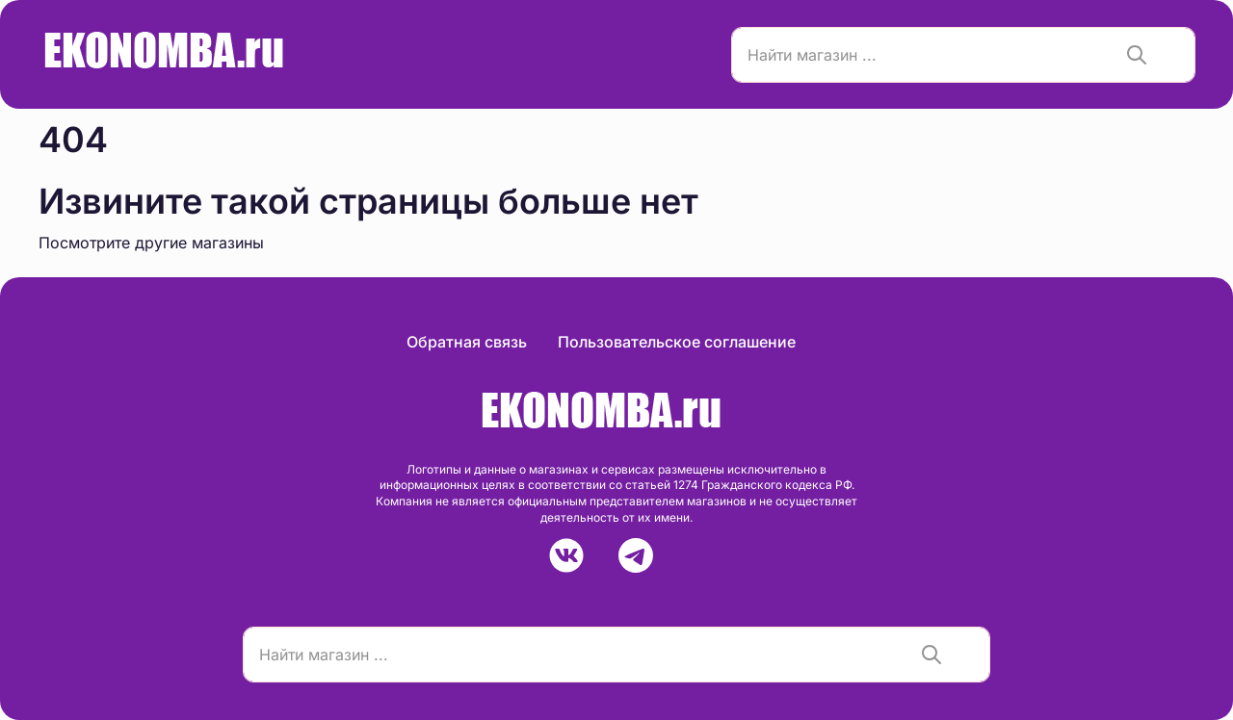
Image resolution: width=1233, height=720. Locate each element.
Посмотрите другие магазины (151, 242)
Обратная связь (467, 341)
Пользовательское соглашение (677, 341)
